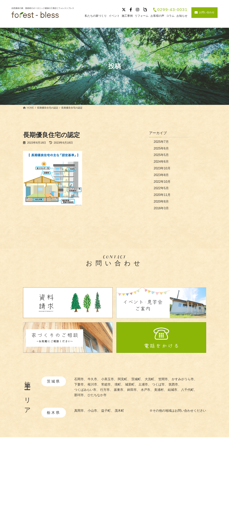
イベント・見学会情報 (190, 473)
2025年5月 (161, 155)
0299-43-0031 (170, 10)
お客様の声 (182, 487)
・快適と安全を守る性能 (142, 484)
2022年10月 (162, 181)
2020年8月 (161, 201)
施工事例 (181, 466)
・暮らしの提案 (136, 490)
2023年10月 (162, 168)
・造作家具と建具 (137, 496)
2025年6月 (161, 148)
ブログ (179, 480)
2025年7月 (161, 141)
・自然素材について (139, 472)
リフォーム (182, 493)
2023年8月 (161, 175)
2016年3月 (161, 208)
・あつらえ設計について (142, 478)
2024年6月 (161, 161)
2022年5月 (161, 188)
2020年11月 (162, 194)
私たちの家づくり (136, 466)
